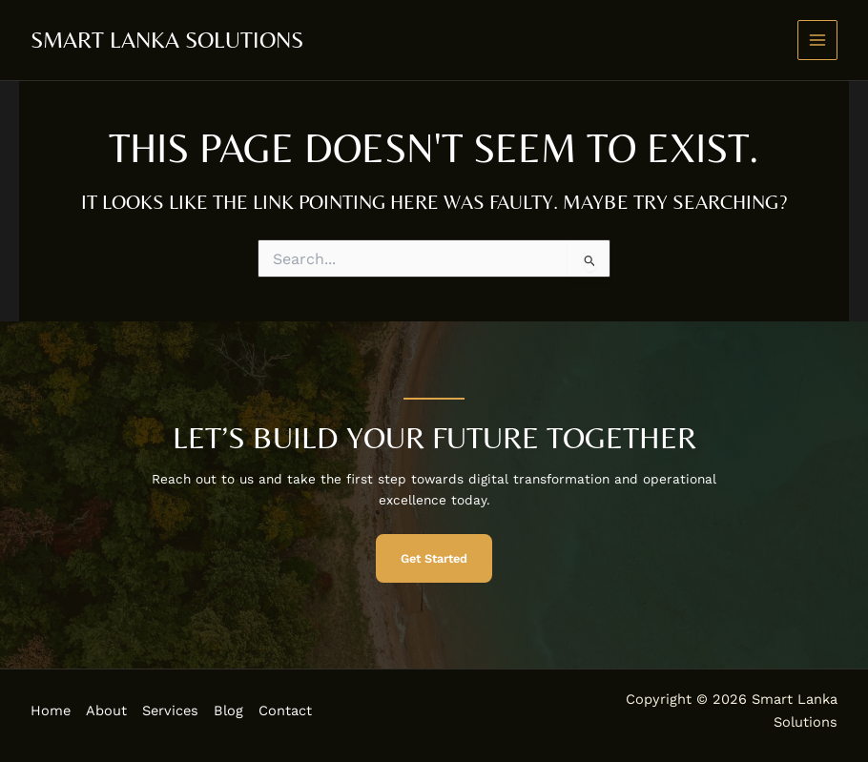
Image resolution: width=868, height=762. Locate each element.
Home (51, 710)
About (106, 710)
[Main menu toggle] (817, 40)
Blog (228, 710)
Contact (285, 710)
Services (170, 710)
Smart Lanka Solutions (167, 39)
